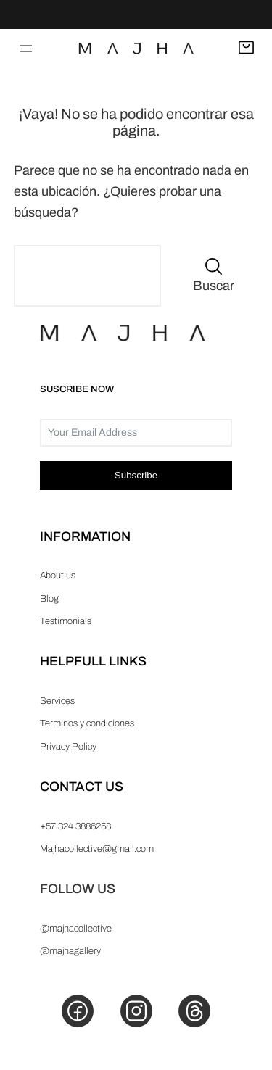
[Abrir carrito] (246, 49)
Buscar (213, 285)
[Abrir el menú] (26, 48)
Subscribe (136, 475)
